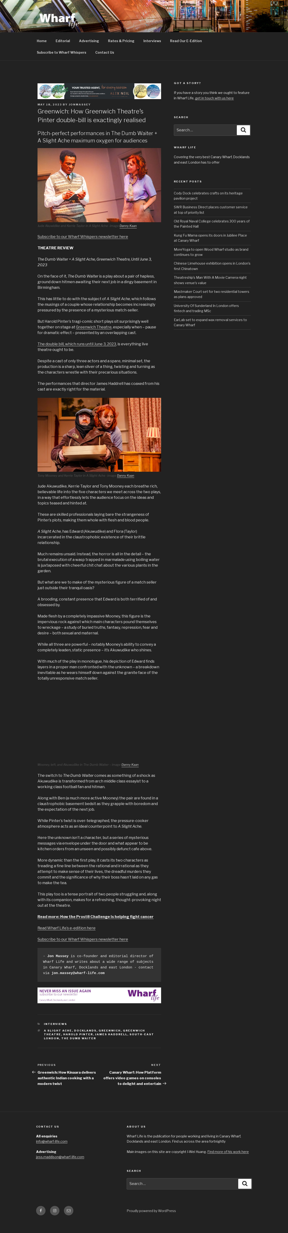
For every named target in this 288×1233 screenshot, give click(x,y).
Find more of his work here (228, 1162)
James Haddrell (111, 1045)
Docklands (85, 1041)
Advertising (89, 52)
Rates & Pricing (121, 52)
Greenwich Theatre (94, 338)
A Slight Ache (58, 1041)
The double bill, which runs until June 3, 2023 (77, 355)
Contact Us (104, 63)
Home (42, 52)
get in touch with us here (214, 109)
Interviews (152, 52)
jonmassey (80, 115)
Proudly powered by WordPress (151, 1222)
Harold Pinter (78, 1045)
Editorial (63, 52)
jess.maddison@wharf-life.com (60, 1168)
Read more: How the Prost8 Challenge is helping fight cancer (96, 927)
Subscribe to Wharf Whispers (61, 63)
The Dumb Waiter (78, 1049)
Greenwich (110, 1041)
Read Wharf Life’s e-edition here (67, 939)
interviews (55, 1034)
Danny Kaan (128, 236)
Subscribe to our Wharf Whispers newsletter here (83, 247)
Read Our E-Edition (186, 52)
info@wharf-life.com (51, 1152)
